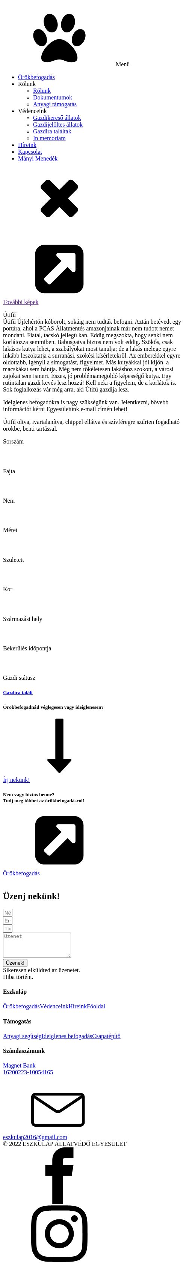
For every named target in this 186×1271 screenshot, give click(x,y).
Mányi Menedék (37, 158)
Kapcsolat (30, 151)
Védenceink (32, 111)
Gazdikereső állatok (57, 118)
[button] (93, 273)
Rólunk (27, 84)
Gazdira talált (18, 692)
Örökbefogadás (36, 77)
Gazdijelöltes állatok (58, 124)
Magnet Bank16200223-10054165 (28, 1073)
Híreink (27, 145)
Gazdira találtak (52, 131)
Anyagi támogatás (55, 104)
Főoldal (96, 1011)
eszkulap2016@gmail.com (35, 1141)
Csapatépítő (106, 1040)
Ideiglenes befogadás (67, 1040)
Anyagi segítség (22, 1040)
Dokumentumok (52, 97)
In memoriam (49, 138)
